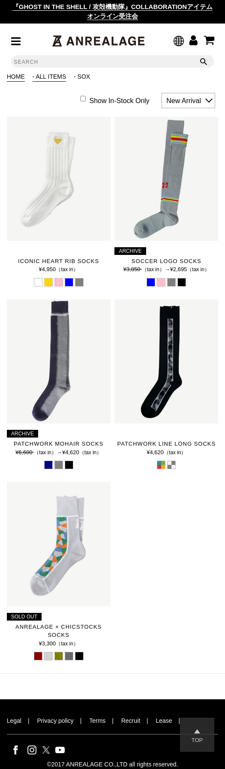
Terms (97, 720)
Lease (164, 720)
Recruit (130, 720)
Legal (14, 720)
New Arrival (183, 100)
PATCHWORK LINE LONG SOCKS (166, 444)
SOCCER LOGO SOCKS (166, 261)
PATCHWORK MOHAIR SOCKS (58, 444)
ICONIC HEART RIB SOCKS (58, 261)
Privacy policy (55, 720)
